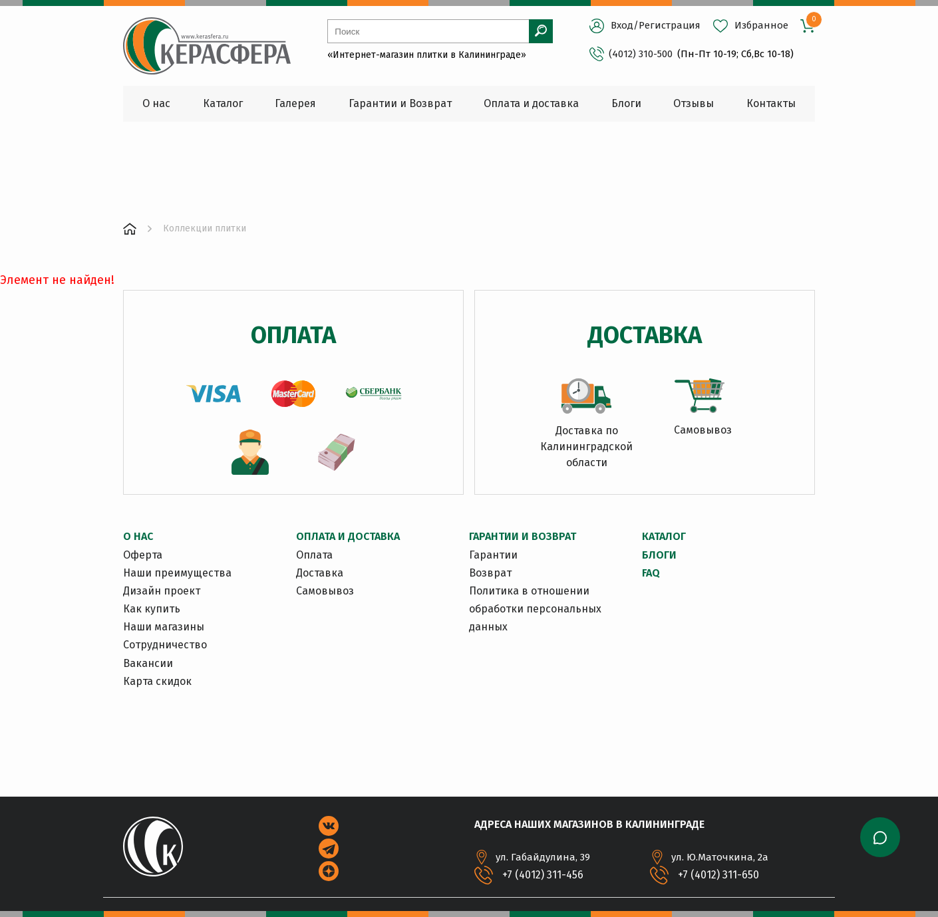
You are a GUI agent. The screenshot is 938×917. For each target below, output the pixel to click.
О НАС (138, 536)
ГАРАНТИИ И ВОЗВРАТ (522, 536)
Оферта (142, 555)
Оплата (314, 555)
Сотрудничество (165, 644)
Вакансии (148, 663)
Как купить (151, 608)
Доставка (319, 573)
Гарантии (493, 555)
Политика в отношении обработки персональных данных (535, 609)
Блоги (659, 555)
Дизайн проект (161, 591)
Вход (622, 25)
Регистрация (670, 25)
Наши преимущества (177, 573)
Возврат (490, 573)
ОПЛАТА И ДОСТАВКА (348, 536)
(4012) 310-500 (631, 54)
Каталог (664, 536)
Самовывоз (325, 591)
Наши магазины (163, 626)
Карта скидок (157, 681)
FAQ (651, 573)
